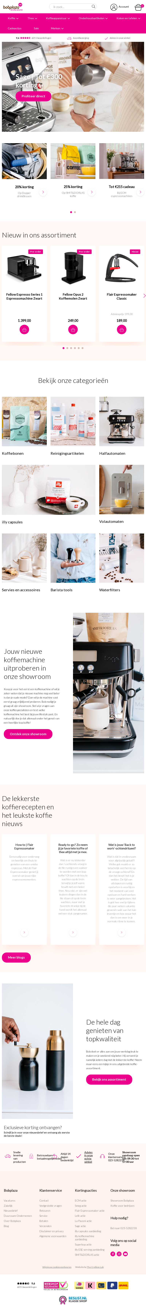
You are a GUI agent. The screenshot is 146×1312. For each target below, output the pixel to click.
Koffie (11, 18)
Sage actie (80, 1226)
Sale (36, 28)
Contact (44, 1200)
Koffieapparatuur (56, 18)
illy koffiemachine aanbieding (84, 1237)
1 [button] (71, 212)
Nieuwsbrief (10, 1210)
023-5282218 (129, 1228)
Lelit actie (80, 1215)
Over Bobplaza (12, 1220)
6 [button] (82, 348)
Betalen (43, 1220)
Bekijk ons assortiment (109, 1079)
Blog (6, 1226)
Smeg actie (81, 1205)
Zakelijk (8, 1205)
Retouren (44, 1210)
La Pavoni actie (83, 1220)
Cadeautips (14, 28)
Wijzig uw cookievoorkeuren (56, 1267)
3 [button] (71, 348)
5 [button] (79, 348)
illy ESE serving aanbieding (89, 1249)
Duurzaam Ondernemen (18, 1215)
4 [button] (75, 348)
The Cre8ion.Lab (95, 1267)
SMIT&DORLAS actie (87, 1254)
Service (43, 1215)
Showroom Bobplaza (122, 1200)
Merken (55, 28)
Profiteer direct (33, 96)
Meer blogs (16, 957)
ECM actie (80, 1200)
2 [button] (75, 212)
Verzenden (45, 1226)
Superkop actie (83, 1244)
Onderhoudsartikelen (91, 18)
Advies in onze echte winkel (88, 1157)
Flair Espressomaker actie (90, 1210)
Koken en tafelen (127, 18)
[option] (24, 174)
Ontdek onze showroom (28, 734)
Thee (30, 18)
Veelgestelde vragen (50, 1205)
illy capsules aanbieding (88, 1231)
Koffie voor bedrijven (122, 1205)
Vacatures (9, 1200)
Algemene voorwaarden (52, 1236)
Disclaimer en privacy (51, 1231)
